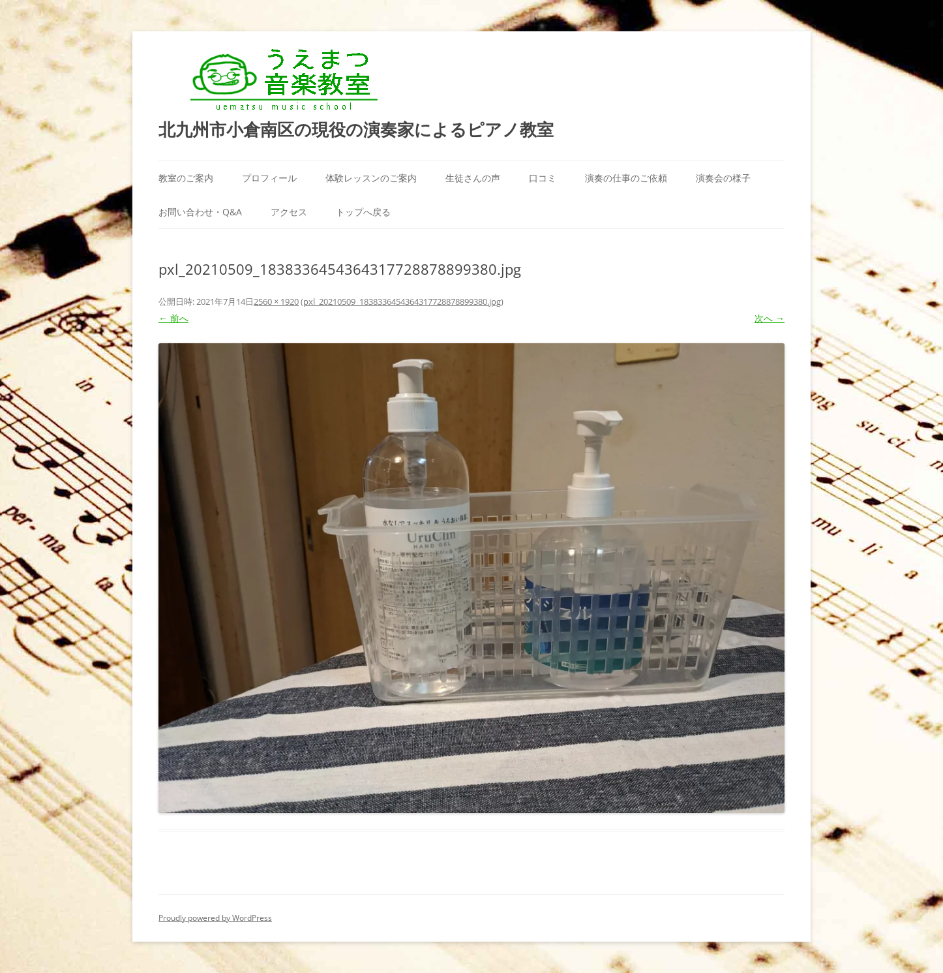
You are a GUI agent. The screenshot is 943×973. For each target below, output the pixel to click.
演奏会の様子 (723, 178)
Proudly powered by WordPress (215, 917)
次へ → (770, 318)
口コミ (542, 178)
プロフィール (269, 178)
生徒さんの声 (472, 178)
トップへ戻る (363, 212)
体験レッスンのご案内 (371, 178)
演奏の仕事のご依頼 (626, 178)
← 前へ (173, 318)
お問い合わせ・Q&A (200, 212)
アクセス (289, 212)
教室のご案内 (185, 178)
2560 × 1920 (276, 301)
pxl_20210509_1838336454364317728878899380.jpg (402, 301)
